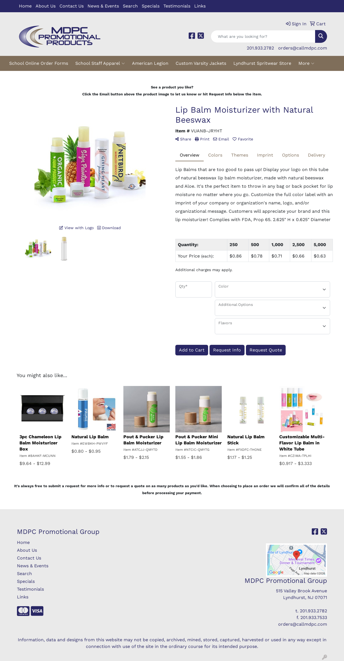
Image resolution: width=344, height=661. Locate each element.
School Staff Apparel (100, 63)
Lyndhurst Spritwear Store (262, 63)
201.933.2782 (260, 48)
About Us (46, 6)
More (306, 63)
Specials (150, 6)
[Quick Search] (263, 36)
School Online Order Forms (38, 63)
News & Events (103, 6)
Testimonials (176, 6)
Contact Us (71, 6)
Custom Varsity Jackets (201, 63)
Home (25, 6)
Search (130, 6)
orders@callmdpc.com (302, 48)
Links (200, 6)
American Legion (150, 63)
